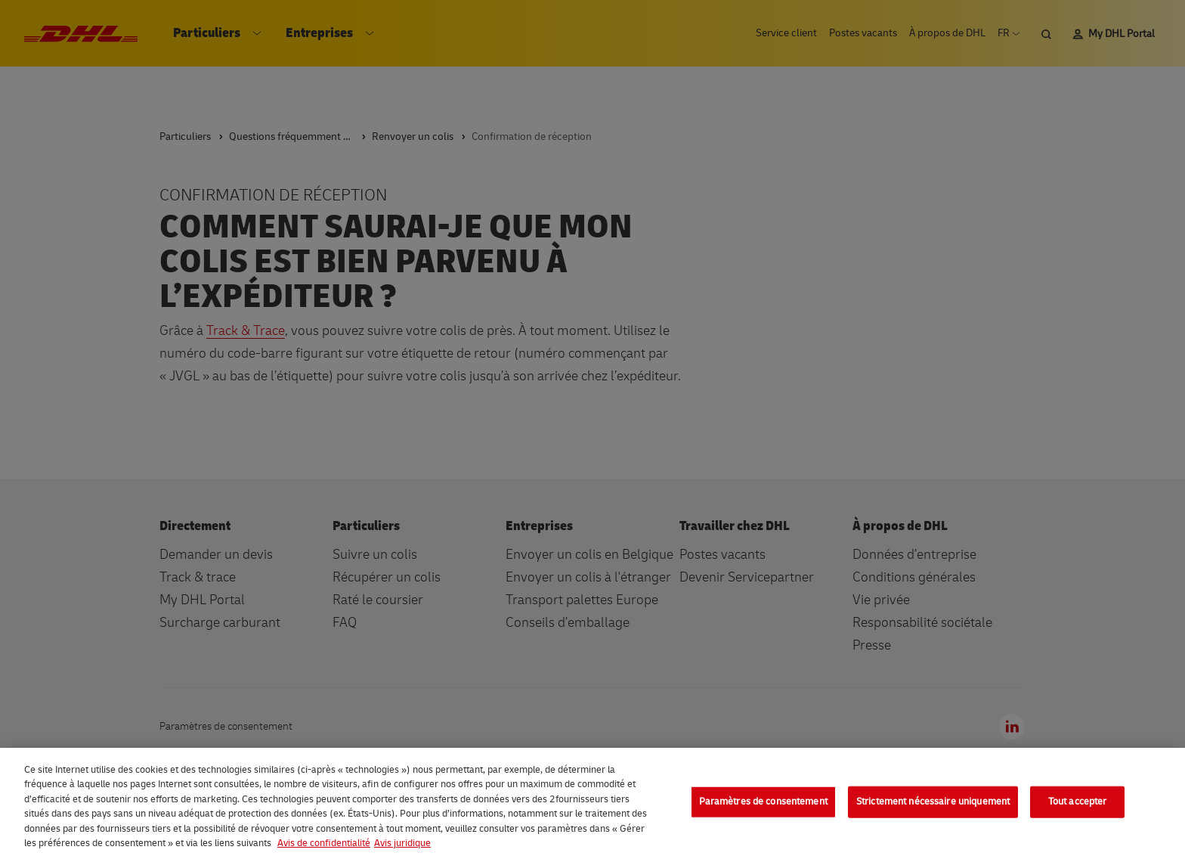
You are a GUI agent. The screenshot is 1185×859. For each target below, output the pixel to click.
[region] (592, 803)
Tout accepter (1077, 801)
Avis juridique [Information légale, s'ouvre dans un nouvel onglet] (402, 843)
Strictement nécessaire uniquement (933, 801)
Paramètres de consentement (763, 801)
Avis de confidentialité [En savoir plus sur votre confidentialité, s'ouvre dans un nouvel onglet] (323, 843)
